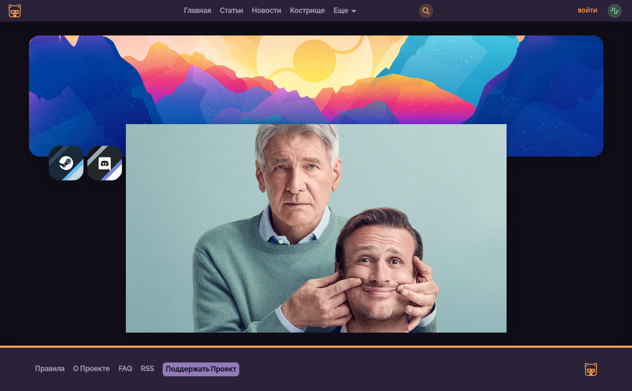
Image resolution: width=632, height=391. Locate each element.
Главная (197, 10)
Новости (266, 10)
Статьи (231, 10)
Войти (587, 10)
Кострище (307, 10)
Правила (49, 369)
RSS (147, 369)
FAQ (125, 369)
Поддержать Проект (201, 369)
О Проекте (91, 369)
